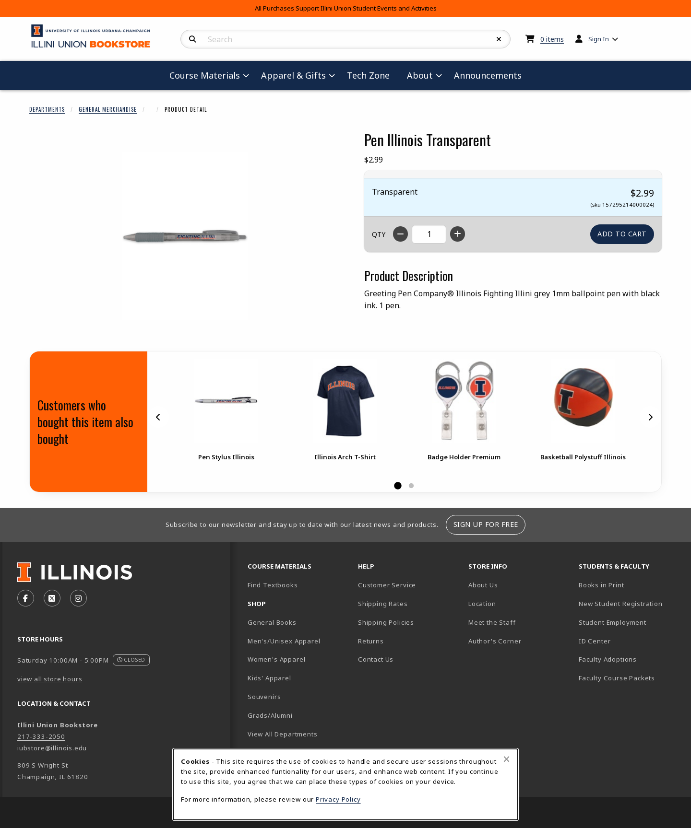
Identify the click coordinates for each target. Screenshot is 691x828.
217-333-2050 (41, 736)
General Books (272, 622)
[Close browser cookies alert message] (506, 759)
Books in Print (630, 584)
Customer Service (387, 585)
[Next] (650, 417)
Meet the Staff (492, 622)
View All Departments (283, 734)
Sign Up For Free (485, 524)
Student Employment (630, 622)
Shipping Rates (383, 603)
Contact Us (375, 659)
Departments (47, 109)
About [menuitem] (420, 75)
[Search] (192, 39)
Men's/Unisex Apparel (284, 641)
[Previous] (158, 417)
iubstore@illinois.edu (52, 748)
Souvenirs (264, 696)
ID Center (628, 640)
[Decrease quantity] (400, 234)
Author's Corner (494, 641)
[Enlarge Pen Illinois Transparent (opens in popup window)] (185, 236)
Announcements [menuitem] (488, 75)
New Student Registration (621, 603)
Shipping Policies (386, 622)
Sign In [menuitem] (598, 39)
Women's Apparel (276, 659)
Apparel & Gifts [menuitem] (293, 75)
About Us (483, 585)
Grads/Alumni (270, 715)
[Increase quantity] (457, 234)
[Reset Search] (499, 39)
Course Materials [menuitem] (204, 75)
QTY (378, 234)
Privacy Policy (338, 799)
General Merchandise (108, 109)
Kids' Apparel (269, 678)
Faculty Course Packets (617, 678)
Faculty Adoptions (608, 659)
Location (482, 603)
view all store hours (50, 679)
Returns (371, 641)
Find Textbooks (273, 585)
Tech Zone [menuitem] (372, 75)
